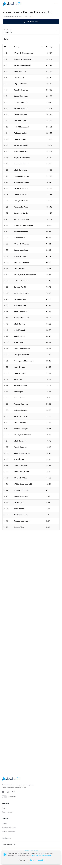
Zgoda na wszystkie (37, 860)
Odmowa (21, 860)
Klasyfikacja (7, 30)
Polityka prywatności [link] (9, 831)
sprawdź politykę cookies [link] (41, 856)
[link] (12, 3)
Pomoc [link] (4, 808)
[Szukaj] (31, 40)
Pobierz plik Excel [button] (31, 22)
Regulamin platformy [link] (9, 828)
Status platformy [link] (7, 812)
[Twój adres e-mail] (31, 845)
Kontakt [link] (4, 824)
